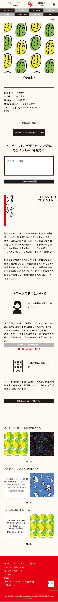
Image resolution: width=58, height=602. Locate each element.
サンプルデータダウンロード (29, 344)
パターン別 (50, 10)
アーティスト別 (22, 14)
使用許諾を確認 (29, 123)
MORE (29, 461)
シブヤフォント (7, 10)
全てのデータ (22, 10)
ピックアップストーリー (14, 571)
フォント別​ (36, 10)
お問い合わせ (9, 585)
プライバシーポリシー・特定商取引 (19, 582)
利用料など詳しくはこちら (29, 401)
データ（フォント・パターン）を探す (20, 564)
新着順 (7, 14)
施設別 (51, 14)
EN (51, 19)
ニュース (7, 574)
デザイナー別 (36, 14)
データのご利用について (14, 567)
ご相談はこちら (41, 4)
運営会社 (9, 578)
